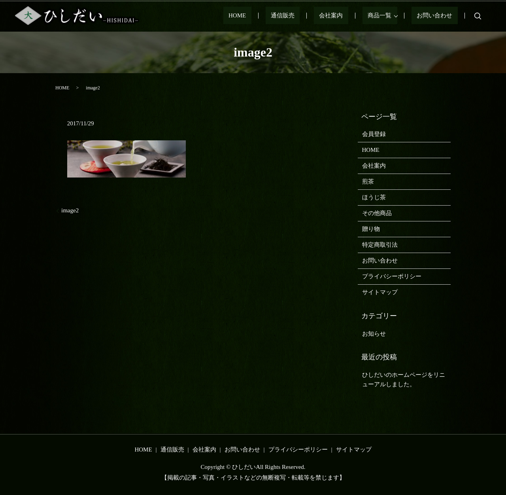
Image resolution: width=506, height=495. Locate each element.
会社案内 (352, 16)
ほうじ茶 (374, 197)
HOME (279, 16)
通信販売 (314, 16)
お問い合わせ (440, 16)
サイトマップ (380, 292)
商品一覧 (390, 16)
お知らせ (374, 334)
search (478, 16)
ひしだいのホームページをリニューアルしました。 (403, 379)
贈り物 (371, 229)
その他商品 (377, 213)
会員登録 (374, 134)
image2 (70, 210)
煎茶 (368, 181)
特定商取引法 (380, 245)
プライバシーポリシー (391, 276)
